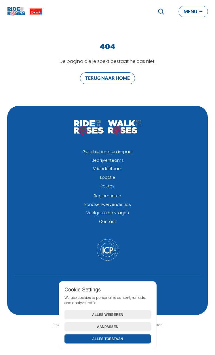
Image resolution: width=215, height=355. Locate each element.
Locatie (107, 177)
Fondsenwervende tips (107, 204)
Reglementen (107, 196)
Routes (107, 186)
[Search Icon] (161, 11)
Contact (107, 221)
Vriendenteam (107, 169)
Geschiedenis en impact (107, 152)
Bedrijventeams (108, 160)
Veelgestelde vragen (107, 213)
